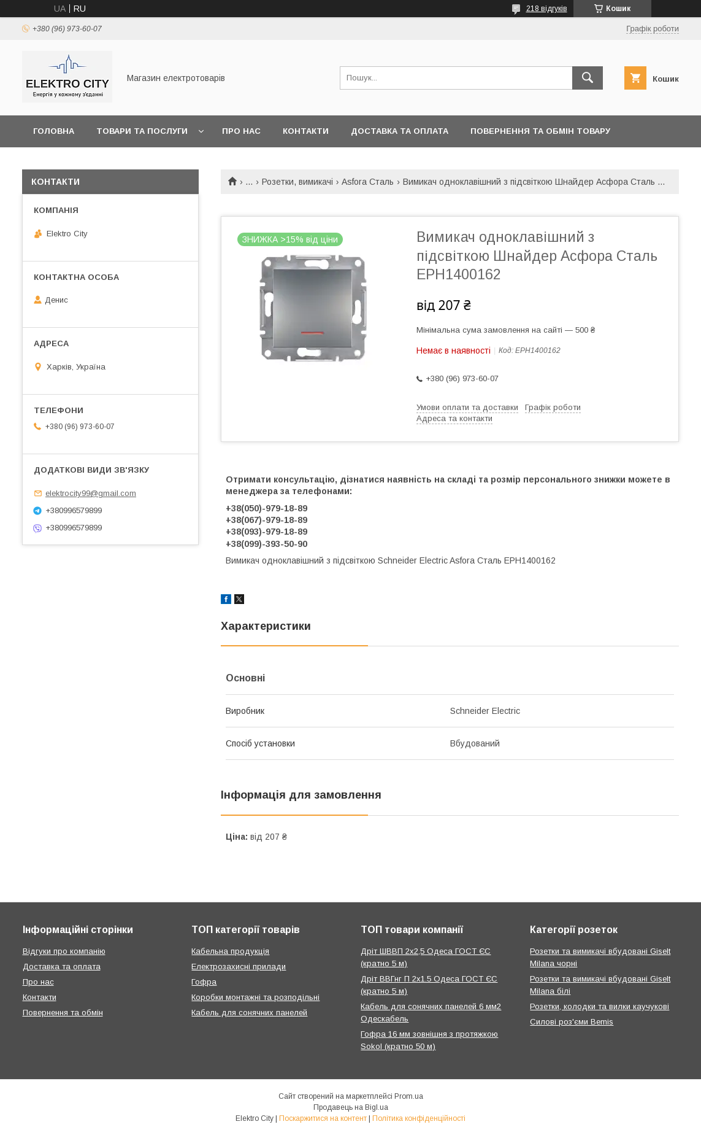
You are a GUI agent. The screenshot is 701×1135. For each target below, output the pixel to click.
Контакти (306, 131)
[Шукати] (587, 78)
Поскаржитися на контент (323, 1118)
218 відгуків (546, 8)
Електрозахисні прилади (238, 966)
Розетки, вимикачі (297, 182)
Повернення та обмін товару (540, 131)
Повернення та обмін (63, 1012)
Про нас (241, 131)
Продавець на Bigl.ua (350, 1107)
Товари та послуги (142, 131)
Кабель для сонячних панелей (249, 1012)
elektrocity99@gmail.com (90, 493)
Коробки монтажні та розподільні (255, 997)
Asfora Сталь (368, 182)
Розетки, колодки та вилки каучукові (599, 1006)
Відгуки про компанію (64, 951)
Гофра (203, 981)
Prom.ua (408, 1096)
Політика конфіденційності (418, 1118)
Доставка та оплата (399, 131)
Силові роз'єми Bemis (571, 1021)
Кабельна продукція (230, 951)
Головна (53, 131)
